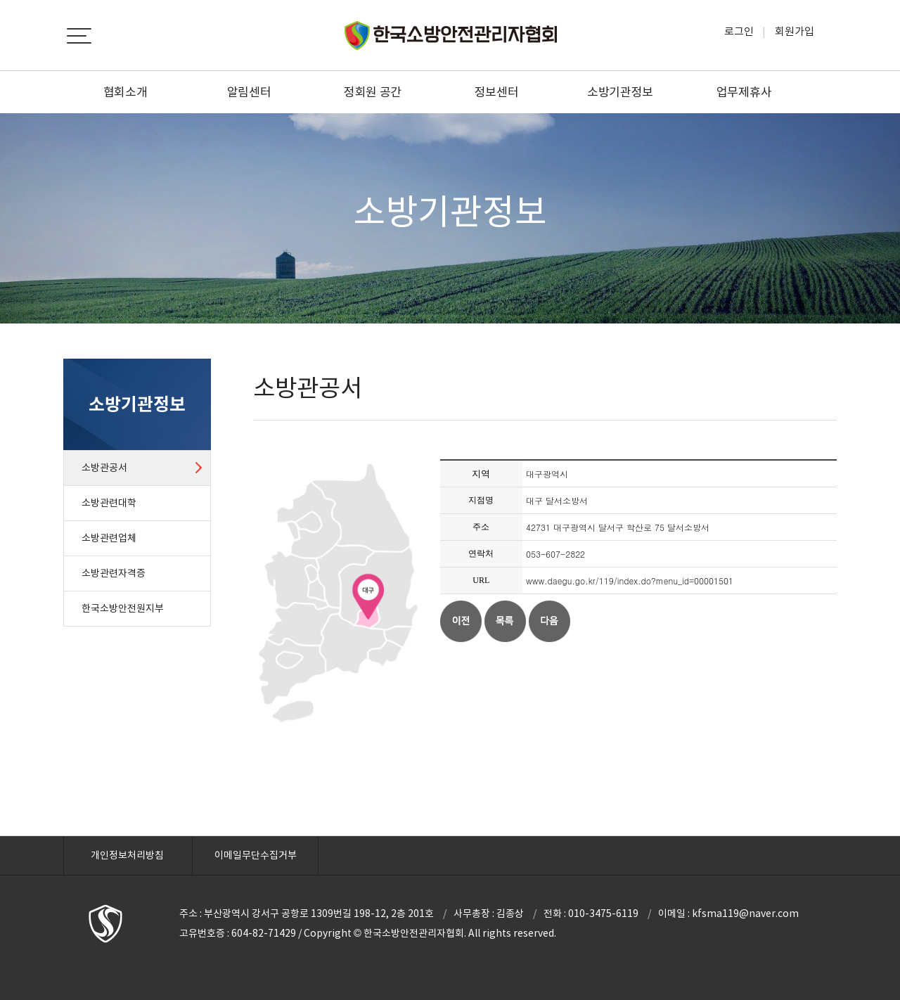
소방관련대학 (109, 502)
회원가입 (794, 31)
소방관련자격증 (114, 573)
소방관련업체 (109, 538)
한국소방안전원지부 (123, 608)
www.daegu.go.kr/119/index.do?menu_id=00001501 (629, 580)
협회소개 (125, 92)
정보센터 (497, 92)
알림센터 (249, 92)
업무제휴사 (744, 92)
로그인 (739, 31)
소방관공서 (104, 467)
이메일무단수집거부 (255, 855)
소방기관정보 (620, 92)
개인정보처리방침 (127, 855)
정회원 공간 (372, 92)
